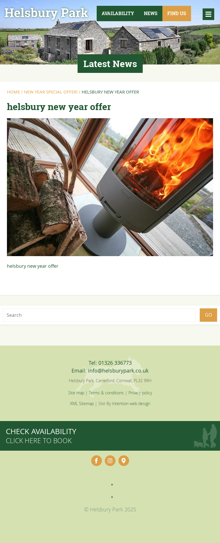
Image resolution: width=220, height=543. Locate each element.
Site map (76, 392)
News (150, 13)
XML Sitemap (82, 403)
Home (13, 92)
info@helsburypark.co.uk (118, 370)
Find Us (176, 13)
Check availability (41, 435)
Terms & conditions (106, 392)
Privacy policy (140, 392)
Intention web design (131, 403)
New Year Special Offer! (51, 92)
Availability (118, 13)
